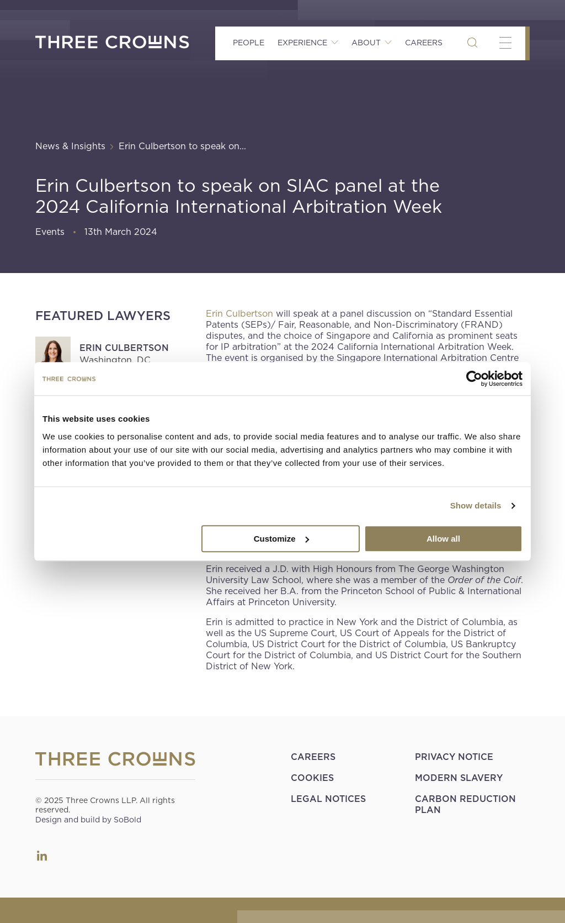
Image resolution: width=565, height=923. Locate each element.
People (248, 42)
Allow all (443, 538)
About (366, 42)
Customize (281, 538)
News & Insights (70, 146)
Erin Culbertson (124, 348)
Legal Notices (328, 799)
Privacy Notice (454, 757)
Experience (302, 42)
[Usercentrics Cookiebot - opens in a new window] (474, 378)
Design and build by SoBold (88, 819)
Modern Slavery (459, 778)
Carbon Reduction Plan (465, 804)
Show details (476, 505)
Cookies (312, 778)
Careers (424, 42)
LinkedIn (42, 855)
